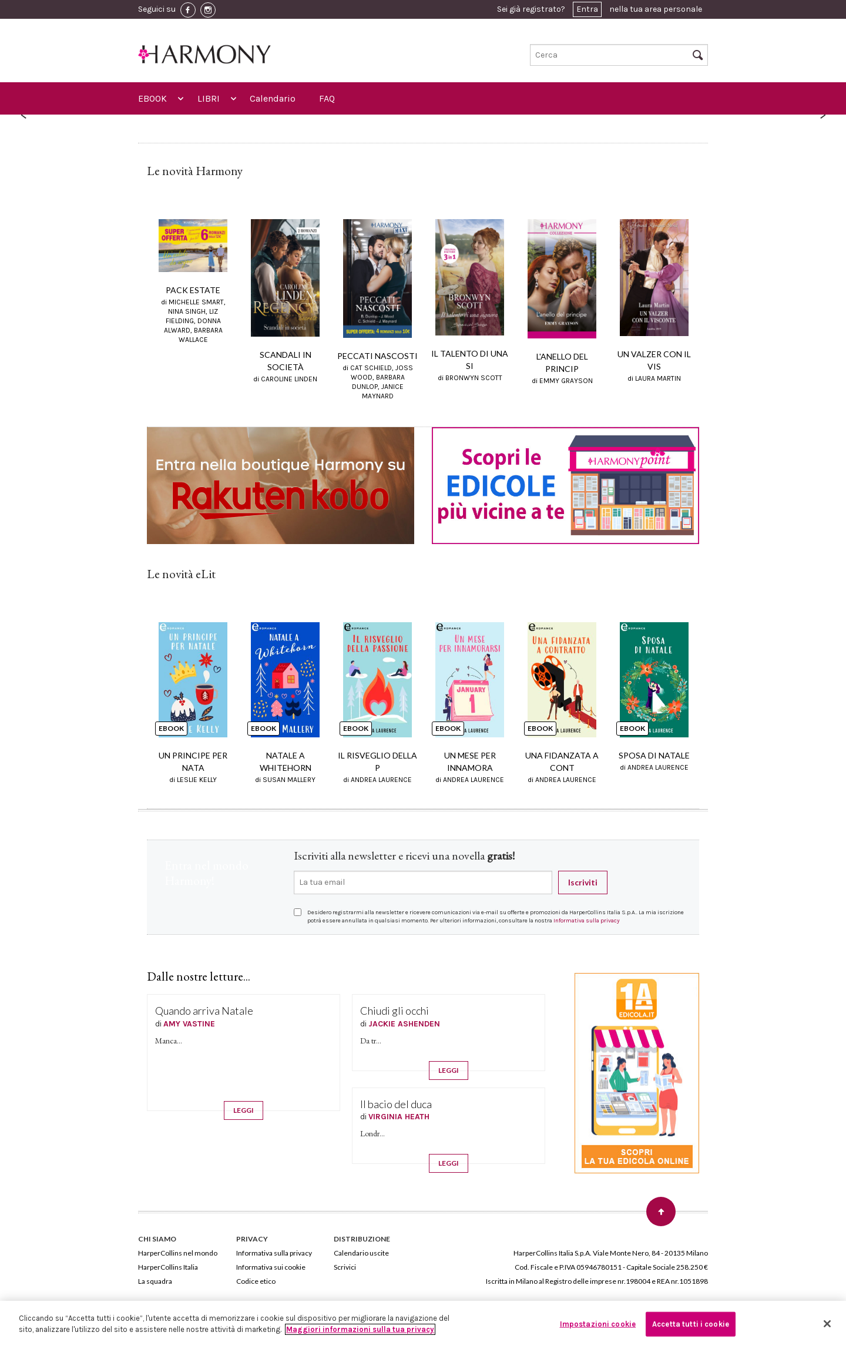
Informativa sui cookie (271, 1266)
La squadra (155, 1280)
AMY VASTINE (189, 1023)
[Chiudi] (827, 1324)
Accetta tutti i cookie (690, 1324)
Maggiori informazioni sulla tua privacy (360, 1329)
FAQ (327, 98)
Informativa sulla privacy (586, 920)
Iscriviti (582, 882)
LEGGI (243, 1110)
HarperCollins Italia (168, 1266)
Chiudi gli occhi (394, 1010)
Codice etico (256, 1280)
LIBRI (208, 98)
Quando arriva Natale (204, 1010)
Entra (587, 9)
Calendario (273, 98)
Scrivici (345, 1266)
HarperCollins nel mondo (177, 1252)
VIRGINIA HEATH (398, 1117)
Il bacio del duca (396, 1103)
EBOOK (152, 98)
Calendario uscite (361, 1252)
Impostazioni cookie (598, 1324)
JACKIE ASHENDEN (404, 1023)
